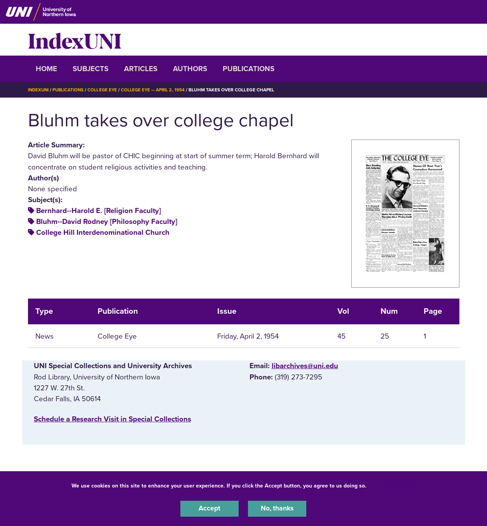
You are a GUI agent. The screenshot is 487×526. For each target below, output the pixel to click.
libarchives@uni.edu (305, 366)
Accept (209, 508)
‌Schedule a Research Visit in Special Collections (112, 419)
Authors (190, 69)
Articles (140, 69)
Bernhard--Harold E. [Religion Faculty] (98, 210)
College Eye (105, 90)
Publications (248, 69)
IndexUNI (74, 39)
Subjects (90, 69)
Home (46, 69)
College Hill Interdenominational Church (102, 232)
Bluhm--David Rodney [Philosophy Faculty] (106, 221)
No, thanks (277, 508)
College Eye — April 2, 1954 (157, 90)
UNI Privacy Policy (392, 484)
